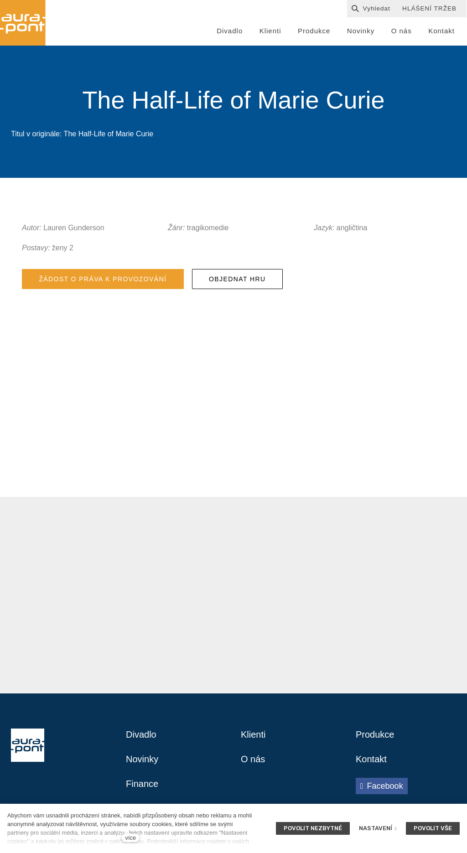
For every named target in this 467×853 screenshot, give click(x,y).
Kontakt (371, 759)
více (130, 837)
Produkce (375, 734)
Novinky (142, 759)
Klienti (253, 734)
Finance (142, 784)
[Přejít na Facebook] (382, 786)
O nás (253, 759)
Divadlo (141, 734)
